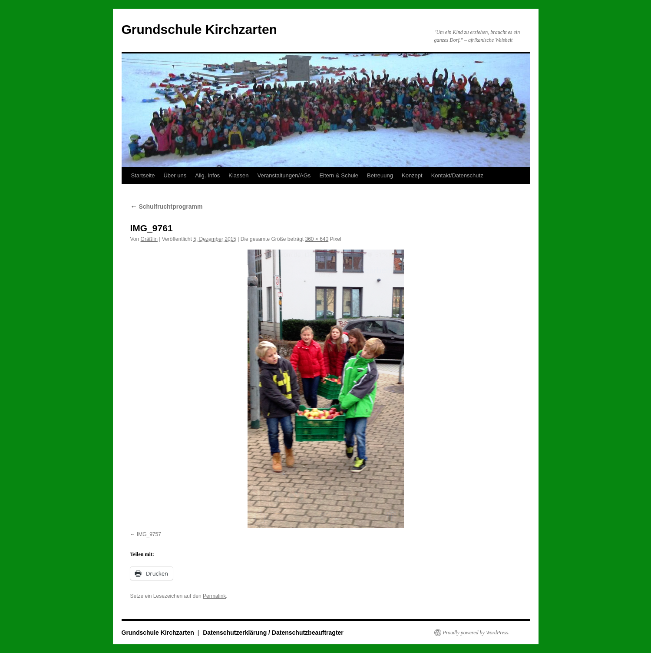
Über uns (174, 175)
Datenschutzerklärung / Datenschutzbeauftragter (273, 632)
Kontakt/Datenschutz (457, 175)
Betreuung (380, 175)
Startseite (143, 175)
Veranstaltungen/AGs (284, 175)
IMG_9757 (149, 534)
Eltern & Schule (338, 175)
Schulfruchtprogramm (166, 206)
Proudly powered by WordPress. (476, 633)
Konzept (412, 175)
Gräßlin (149, 239)
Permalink (214, 596)
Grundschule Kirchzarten (199, 29)
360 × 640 (317, 239)
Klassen (238, 175)
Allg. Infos (207, 175)
